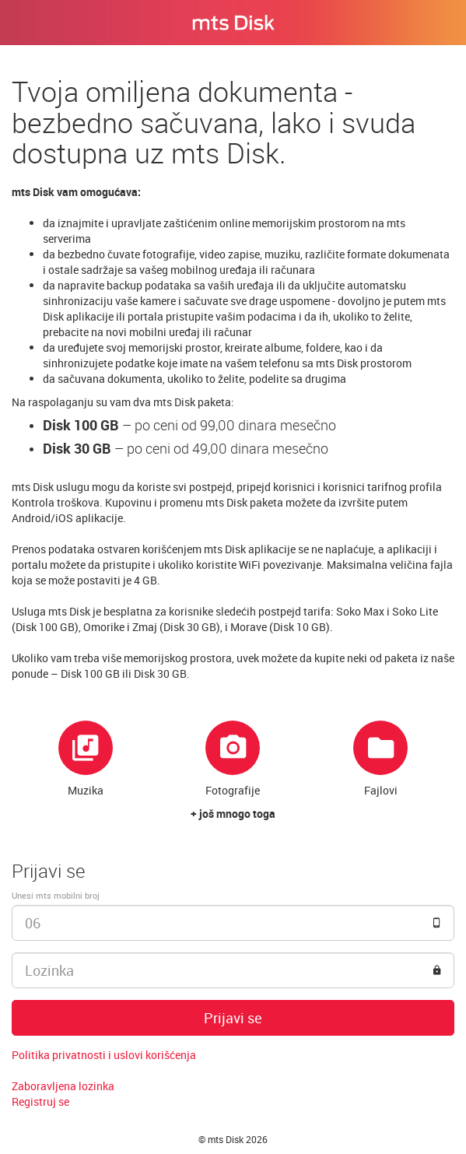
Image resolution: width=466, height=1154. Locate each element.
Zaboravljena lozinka (63, 1086)
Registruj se (40, 1101)
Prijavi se (233, 1017)
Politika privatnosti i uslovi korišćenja (104, 1054)
